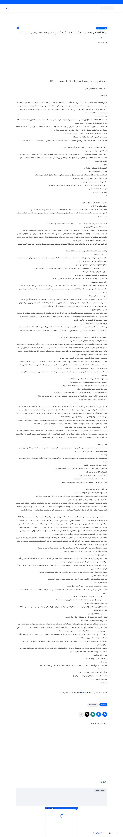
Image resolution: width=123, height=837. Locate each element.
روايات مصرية (102, 28)
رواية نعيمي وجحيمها (85, 693)
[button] (98, 714)
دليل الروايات (97, 833)
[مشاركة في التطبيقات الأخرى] (81, 714)
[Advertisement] (61, 20)
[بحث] (7, 8)
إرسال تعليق (100, 790)
